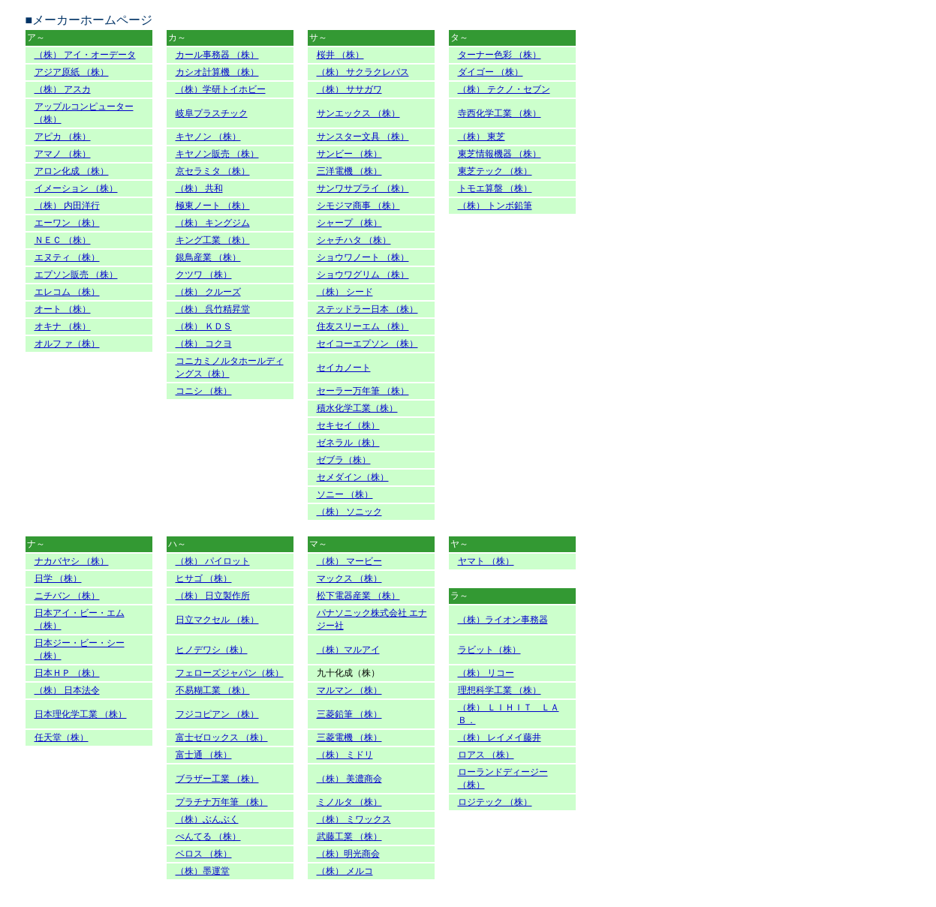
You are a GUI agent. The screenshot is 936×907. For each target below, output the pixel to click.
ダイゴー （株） (490, 72)
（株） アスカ (63, 89)
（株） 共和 (199, 188)
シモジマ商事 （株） (358, 205)
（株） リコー (486, 673)
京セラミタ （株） (213, 171)
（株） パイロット (213, 561)
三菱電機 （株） (349, 737)
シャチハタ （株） (354, 240)
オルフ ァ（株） (67, 343)
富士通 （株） (204, 754)
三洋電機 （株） (349, 171)
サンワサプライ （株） (363, 188)
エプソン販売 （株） (76, 274)
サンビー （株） (349, 154)
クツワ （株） (204, 274)
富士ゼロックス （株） (222, 737)
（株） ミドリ (345, 754)
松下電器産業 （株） (358, 595)
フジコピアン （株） (217, 714)
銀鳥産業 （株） (208, 257)
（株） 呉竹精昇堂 (213, 309)
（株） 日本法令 (67, 690)
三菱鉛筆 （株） (349, 714)
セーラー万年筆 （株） (363, 391)
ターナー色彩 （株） (499, 55)
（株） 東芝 (481, 136)
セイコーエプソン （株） (367, 343)
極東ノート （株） (213, 205)
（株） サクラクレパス (363, 72)
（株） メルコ (345, 871)
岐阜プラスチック (212, 113)
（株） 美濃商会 (349, 778)
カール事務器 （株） (217, 55)
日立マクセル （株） (217, 619)
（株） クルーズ (208, 292)
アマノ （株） (63, 154)
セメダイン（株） (353, 477)
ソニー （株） (345, 494)
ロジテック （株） (495, 802)
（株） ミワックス (354, 819)
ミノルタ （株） (349, 802)
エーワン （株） (67, 223)
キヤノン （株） (208, 136)
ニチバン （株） (67, 595)
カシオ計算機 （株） (217, 72)
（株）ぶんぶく (207, 819)
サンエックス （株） (358, 113)
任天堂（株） (62, 737)
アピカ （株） (63, 136)
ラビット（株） (489, 649)
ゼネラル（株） (348, 442)
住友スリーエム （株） (363, 326)
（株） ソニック (349, 511)
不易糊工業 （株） (213, 690)
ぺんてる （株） (208, 836)
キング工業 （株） (213, 240)
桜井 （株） (340, 55)
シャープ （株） (349, 223)
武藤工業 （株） (349, 836)
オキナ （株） (63, 326)
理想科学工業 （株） (499, 690)
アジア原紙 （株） (72, 72)
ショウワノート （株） (363, 257)
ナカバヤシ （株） (72, 561)
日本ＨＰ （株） (67, 673)
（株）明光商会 (348, 853)
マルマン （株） (349, 690)
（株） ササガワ (349, 89)
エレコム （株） (67, 292)
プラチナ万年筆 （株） (222, 802)
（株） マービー (349, 561)
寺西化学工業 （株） (499, 113)
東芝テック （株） (495, 171)
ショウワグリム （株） (363, 274)
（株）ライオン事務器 (503, 619)
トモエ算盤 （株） (495, 188)
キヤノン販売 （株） (217, 154)
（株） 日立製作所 (213, 595)
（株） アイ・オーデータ (85, 55)
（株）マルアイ (348, 649)
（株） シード (345, 292)
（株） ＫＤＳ (204, 326)
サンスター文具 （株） (363, 136)
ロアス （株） (486, 754)
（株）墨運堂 (203, 871)
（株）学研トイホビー (221, 89)
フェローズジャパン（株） (230, 673)
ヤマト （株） (486, 561)
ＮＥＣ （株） (63, 240)
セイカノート (344, 367)
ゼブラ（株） (344, 460)
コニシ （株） (204, 391)
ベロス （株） (204, 853)
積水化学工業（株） (357, 408)
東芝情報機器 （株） (499, 154)
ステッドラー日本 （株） (367, 309)
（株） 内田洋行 (67, 205)
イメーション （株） (76, 188)
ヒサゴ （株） (204, 578)
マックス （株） (349, 578)
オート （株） (63, 309)
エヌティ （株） (67, 257)
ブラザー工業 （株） (217, 778)
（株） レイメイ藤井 (499, 737)
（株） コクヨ (204, 343)
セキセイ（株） (348, 425)
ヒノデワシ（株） (212, 649)
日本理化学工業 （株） (81, 714)
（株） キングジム (213, 223)
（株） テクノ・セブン (504, 89)
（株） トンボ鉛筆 (495, 205)
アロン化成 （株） (72, 171)
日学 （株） (58, 578)
